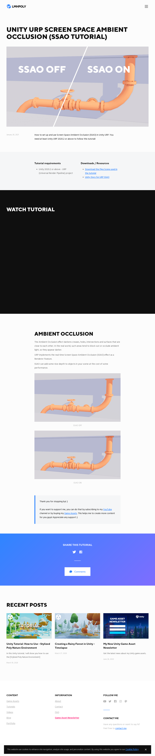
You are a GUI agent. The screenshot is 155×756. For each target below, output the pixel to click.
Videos (9, 712)
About (58, 701)
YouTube (107, 509)
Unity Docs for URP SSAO (97, 177)
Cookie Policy (132, 749)
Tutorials (10, 707)
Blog (8, 718)
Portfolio (10, 723)
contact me (120, 728)
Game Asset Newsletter (67, 718)
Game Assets (70, 513)
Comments (77, 571)
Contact (59, 707)
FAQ (57, 712)
